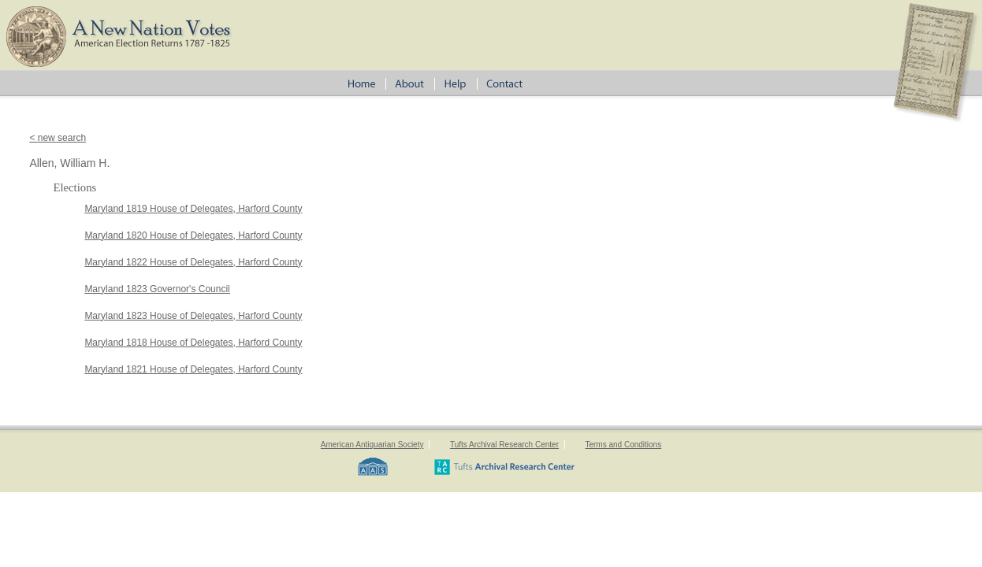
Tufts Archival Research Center (504, 444)
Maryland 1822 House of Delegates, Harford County (193, 262)
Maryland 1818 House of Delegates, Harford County (193, 342)
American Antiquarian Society (372, 444)
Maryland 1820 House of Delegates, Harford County (193, 235)
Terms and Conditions (623, 444)
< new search (57, 137)
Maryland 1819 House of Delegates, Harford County (193, 208)
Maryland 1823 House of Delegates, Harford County (193, 315)
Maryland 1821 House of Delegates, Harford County (193, 369)
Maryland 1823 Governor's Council (156, 289)
